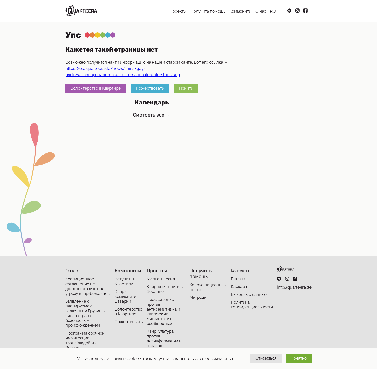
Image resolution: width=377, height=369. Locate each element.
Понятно (299, 358)
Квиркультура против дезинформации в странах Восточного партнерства (164, 343)
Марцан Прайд (161, 279)
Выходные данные (249, 294)
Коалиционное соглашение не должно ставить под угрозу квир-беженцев (87, 286)
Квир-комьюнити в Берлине (165, 289)
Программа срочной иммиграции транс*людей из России (85, 340)
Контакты (240, 270)
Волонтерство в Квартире (95, 88)
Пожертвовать (150, 88)
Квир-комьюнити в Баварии (127, 296)
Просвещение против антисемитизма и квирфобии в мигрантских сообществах (163, 311)
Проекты (178, 11)
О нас (260, 11)
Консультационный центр (208, 287)
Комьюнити (240, 11)
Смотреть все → (151, 115)
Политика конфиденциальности (252, 304)
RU (273, 11)
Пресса (238, 278)
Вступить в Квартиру (125, 281)
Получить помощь (208, 11)
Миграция (199, 297)
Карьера (239, 286)
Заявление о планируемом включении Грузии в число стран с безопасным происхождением (85, 313)
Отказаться (265, 358)
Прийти (186, 88)
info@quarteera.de (294, 287)
